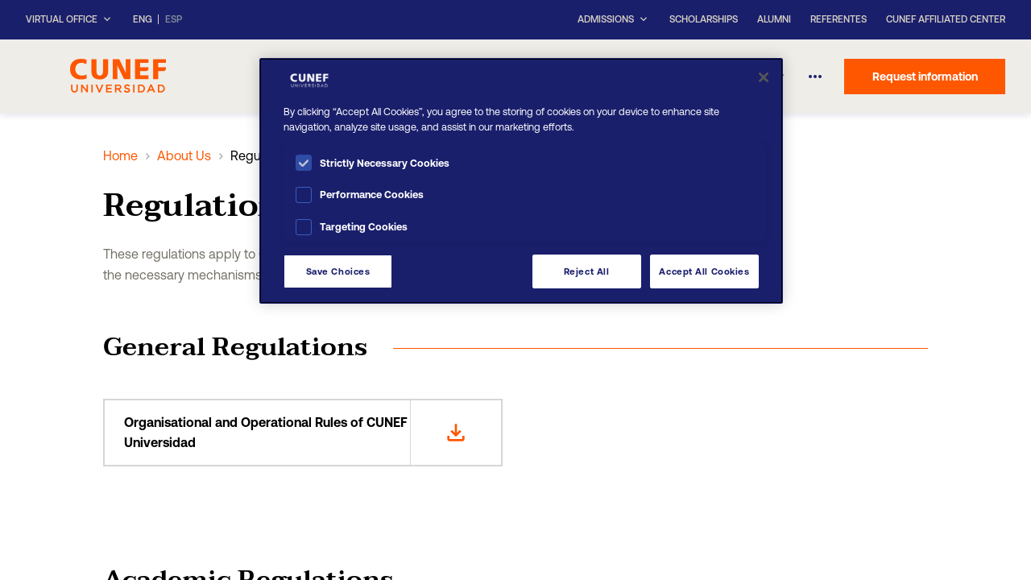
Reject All (587, 271)
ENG (142, 19)
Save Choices (338, 271)
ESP (173, 19)
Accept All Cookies (704, 271)
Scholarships (703, 19)
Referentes (838, 19)
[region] (521, 181)
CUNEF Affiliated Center (945, 19)
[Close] (763, 77)
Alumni (774, 19)
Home (120, 155)
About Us (184, 155)
